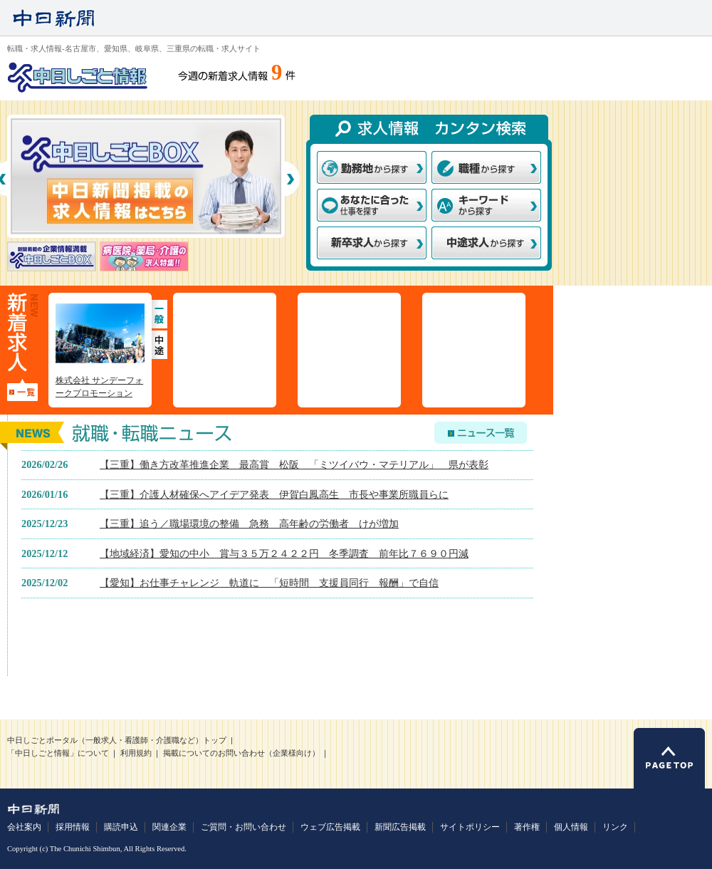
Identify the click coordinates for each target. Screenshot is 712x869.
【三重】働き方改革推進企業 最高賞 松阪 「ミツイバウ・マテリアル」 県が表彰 (294, 464)
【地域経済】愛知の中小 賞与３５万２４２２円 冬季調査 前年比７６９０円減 (284, 553)
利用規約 (136, 753)
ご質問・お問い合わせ (243, 827)
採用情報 (73, 827)
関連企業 (169, 827)
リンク (615, 827)
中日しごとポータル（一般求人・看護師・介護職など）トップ (116, 740)
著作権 (527, 827)
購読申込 (121, 827)
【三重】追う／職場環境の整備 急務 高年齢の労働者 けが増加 (249, 523)
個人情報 (571, 827)
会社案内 (24, 827)
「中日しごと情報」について (58, 753)
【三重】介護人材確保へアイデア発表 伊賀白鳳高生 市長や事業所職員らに (274, 494)
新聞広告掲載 (400, 827)
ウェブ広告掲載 (330, 827)
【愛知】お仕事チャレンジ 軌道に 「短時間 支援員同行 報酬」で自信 (269, 582)
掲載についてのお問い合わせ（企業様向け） (241, 753)
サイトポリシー (470, 827)
